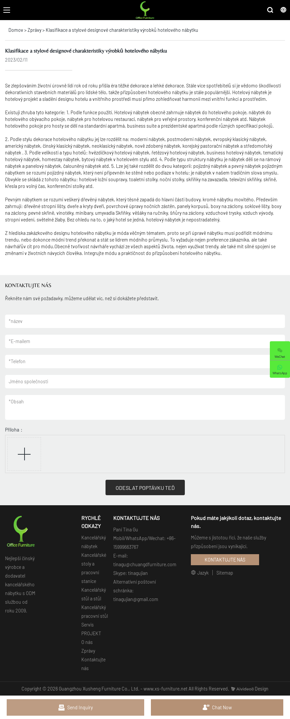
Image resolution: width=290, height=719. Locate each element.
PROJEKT (91, 633)
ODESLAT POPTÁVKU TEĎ (145, 487)
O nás (87, 642)
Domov (15, 30)
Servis (87, 625)
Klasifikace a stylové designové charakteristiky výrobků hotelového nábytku (122, 30)
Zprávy (34, 30)
